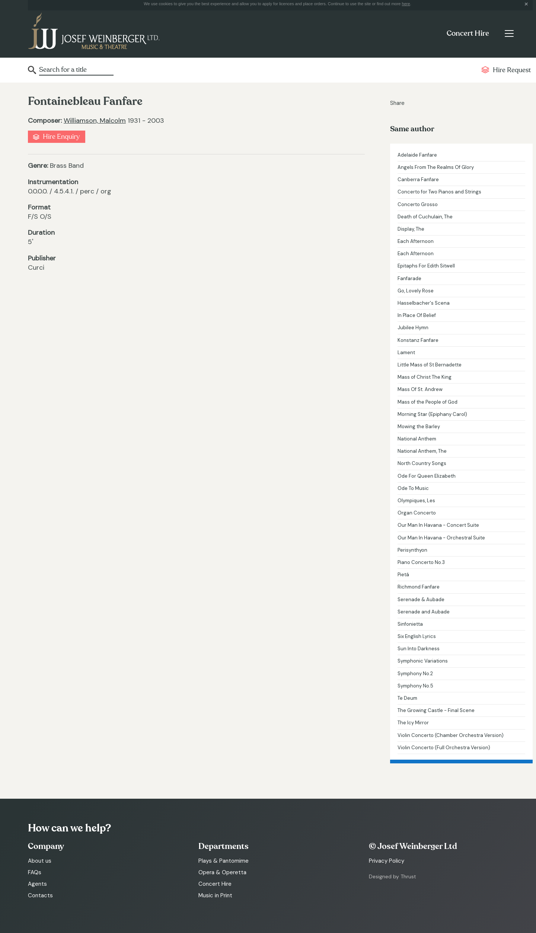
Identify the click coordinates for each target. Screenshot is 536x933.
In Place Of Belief (417, 315)
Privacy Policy (386, 861)
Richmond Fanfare (419, 587)
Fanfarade (409, 278)
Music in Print (215, 895)
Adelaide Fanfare (417, 155)
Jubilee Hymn (413, 327)
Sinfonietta (410, 624)
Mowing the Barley (419, 426)
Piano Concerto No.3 (421, 562)
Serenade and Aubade (424, 612)
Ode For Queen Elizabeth (427, 476)
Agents (37, 884)
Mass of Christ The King (425, 377)
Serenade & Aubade (421, 599)
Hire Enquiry (61, 136)
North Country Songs (422, 463)
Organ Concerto (417, 513)
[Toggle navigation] (509, 33)
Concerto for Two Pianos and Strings (439, 192)
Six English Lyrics (417, 636)
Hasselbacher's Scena (424, 303)
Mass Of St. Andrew (420, 389)
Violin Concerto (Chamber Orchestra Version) (451, 735)
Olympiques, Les (416, 500)
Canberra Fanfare (418, 179)
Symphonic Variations (423, 661)
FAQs (34, 872)
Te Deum (407, 698)
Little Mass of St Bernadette (430, 365)
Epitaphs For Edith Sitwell (426, 266)
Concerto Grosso (418, 204)
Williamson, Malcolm (95, 120)
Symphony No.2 (415, 673)
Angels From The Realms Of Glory (436, 167)
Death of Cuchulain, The (425, 217)
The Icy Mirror (413, 722)
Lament (406, 352)
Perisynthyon (412, 550)
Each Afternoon (416, 241)
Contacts (40, 895)
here (406, 3)
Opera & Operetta (222, 872)
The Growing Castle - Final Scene (436, 710)
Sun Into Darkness (419, 648)
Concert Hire (468, 33)
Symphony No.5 (415, 686)
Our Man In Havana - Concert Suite (438, 525)
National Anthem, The (422, 451)
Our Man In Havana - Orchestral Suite (441, 538)
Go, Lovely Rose (416, 291)
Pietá (403, 574)
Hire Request (512, 70)
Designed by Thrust (392, 876)
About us (39, 861)
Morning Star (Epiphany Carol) (432, 414)
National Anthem (417, 439)
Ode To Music (413, 488)
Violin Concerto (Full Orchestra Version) (444, 747)
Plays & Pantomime (223, 861)
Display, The (411, 229)
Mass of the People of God (427, 402)
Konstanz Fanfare (418, 340)
